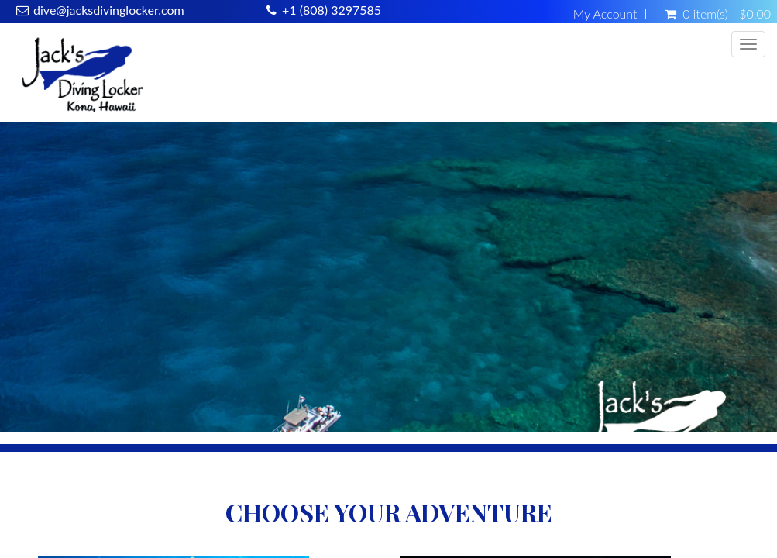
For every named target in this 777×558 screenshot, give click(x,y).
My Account (605, 14)
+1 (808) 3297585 (331, 9)
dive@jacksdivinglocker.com (108, 9)
